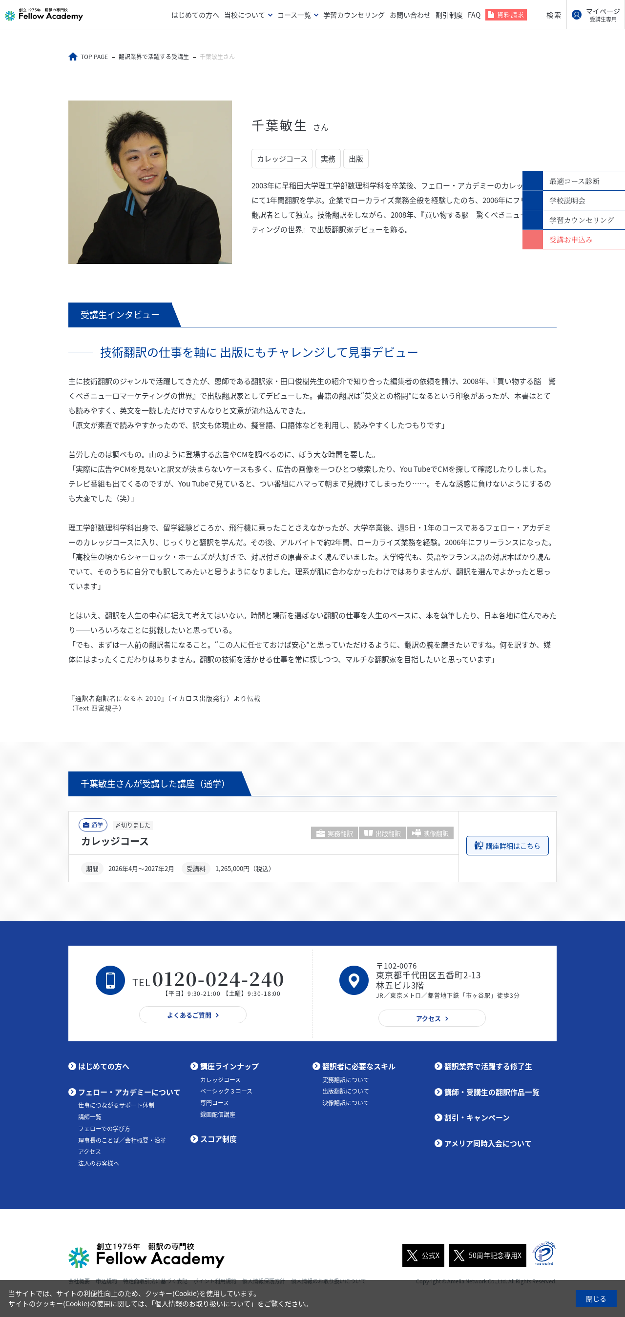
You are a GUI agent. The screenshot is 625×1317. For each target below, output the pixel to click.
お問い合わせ (410, 14)
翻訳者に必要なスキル (359, 1066)
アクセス (89, 1151)
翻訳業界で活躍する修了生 (488, 1066)
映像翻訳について (345, 1102)
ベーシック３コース (226, 1091)
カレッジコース (282, 158)
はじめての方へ (195, 14)
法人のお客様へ (98, 1163)
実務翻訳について (345, 1079)
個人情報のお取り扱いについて (202, 1303)
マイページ (603, 14)
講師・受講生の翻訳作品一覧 (492, 1092)
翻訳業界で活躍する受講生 (154, 56)
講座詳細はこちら (513, 846)
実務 (328, 158)
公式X (420, 1255)
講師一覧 (90, 1117)
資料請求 (510, 14)
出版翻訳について (345, 1091)
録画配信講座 (217, 1114)
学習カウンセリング (354, 14)
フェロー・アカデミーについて (129, 1092)
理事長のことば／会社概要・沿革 (122, 1140)
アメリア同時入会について (488, 1143)
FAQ (474, 14)
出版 (356, 158)
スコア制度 (218, 1139)
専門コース (214, 1102)
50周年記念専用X (485, 1255)
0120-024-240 (218, 978)
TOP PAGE (94, 56)
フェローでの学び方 (104, 1128)
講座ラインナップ (229, 1066)
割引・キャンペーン (477, 1117)
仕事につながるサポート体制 (116, 1105)
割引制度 (449, 14)
